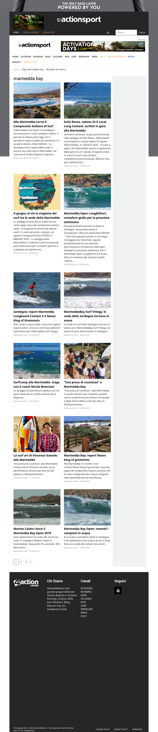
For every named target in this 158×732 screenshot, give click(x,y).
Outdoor (26, 56)
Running (38, 56)
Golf (84, 616)
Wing (94, 56)
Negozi (16, 62)
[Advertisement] (28, 670)
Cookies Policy (103, 729)
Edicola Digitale (31, 32)
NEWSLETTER (48, 32)
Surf (73, 56)
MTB (83, 602)
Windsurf (84, 56)
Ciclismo (57, 56)
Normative (137, 729)
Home (16, 32)
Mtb (67, 56)
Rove (47, 56)
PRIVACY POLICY (121, 729)
